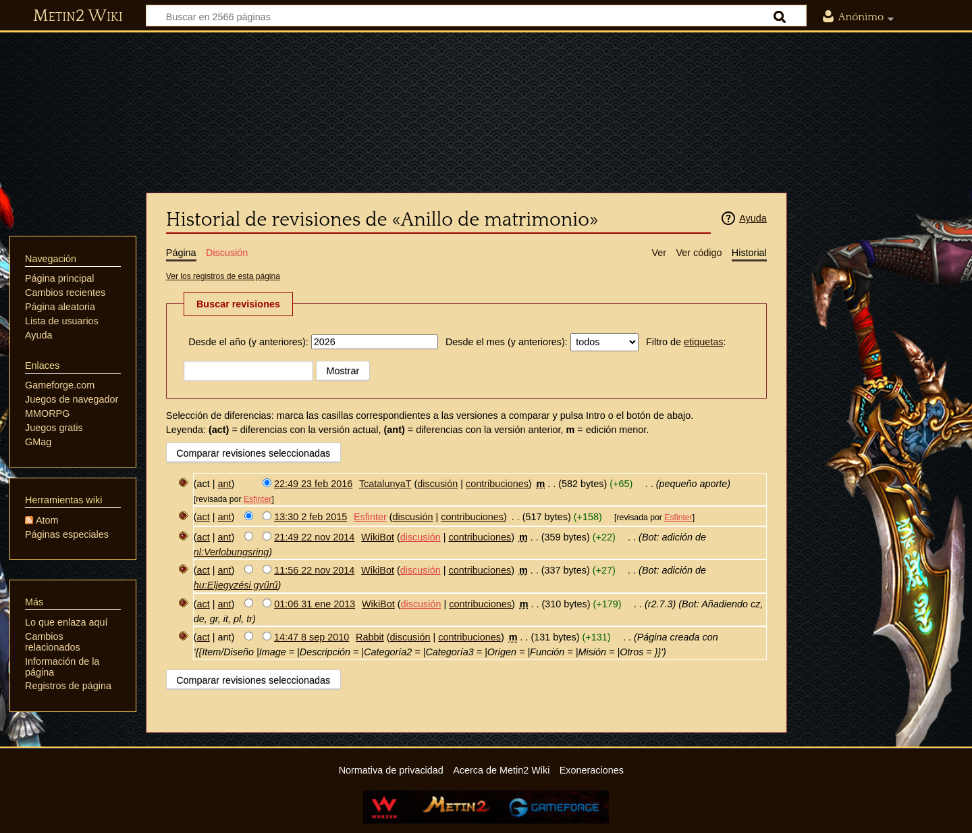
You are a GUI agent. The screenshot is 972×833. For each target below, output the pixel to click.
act (203, 516)
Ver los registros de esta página (223, 276)
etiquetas (703, 341)
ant (225, 483)
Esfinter (257, 499)
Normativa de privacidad (391, 770)
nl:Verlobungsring (231, 552)
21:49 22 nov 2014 (314, 537)
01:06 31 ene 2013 (314, 604)
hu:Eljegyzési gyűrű (236, 585)
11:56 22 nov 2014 (314, 570)
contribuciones (497, 483)
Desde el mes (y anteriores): (507, 341)
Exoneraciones (592, 770)
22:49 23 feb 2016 (313, 483)
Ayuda (753, 218)
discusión (437, 483)
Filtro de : (686, 341)
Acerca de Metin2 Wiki (501, 770)
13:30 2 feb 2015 (310, 516)
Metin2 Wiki (78, 16)
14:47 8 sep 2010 (311, 637)
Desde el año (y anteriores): (248, 341)
